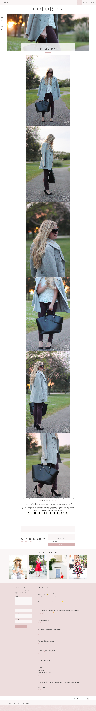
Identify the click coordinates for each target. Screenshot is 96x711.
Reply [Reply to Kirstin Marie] (39, 643)
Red (32, 530)
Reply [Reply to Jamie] (39, 622)
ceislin (40, 667)
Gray (23, 530)
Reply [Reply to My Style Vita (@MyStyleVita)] (39, 689)
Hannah (40, 648)
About (39, 708)
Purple (28, 530)
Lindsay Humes (66, 708)
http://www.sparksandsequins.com (46, 600)
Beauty (56, 2)
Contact (52, 708)
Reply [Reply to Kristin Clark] (42, 613)
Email (17, 613)
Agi (39, 627)
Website (17, 619)
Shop (43, 708)
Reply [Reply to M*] (39, 603)
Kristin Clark (44, 609)
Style (39, 2)
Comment (18, 596)
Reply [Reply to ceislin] (39, 675)
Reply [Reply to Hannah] (39, 653)
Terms (47, 708)
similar (42, 498)
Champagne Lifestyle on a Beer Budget (48, 651)
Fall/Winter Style (48, 46)
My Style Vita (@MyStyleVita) (46, 681)
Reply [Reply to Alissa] (39, 662)
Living (45, 2)
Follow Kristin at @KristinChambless (18, 703)
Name (16, 607)
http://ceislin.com (42, 674)
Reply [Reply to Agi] (39, 634)
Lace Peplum (48, 498)
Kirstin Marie (42, 640)
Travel (50, 2)
